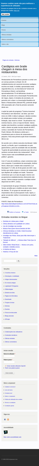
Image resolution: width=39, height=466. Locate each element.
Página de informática (11, 296)
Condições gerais (9, 405)
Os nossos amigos (10, 282)
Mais (35, 256)
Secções (6, 269)
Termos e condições (10, 402)
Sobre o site (5, 44)
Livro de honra (8, 390)
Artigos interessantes (11, 279)
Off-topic (7, 319)
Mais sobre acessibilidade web (12, 437)
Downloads (8, 299)
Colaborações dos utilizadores (13, 332)
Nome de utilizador (9, 354)
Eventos (4, 20)
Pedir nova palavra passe (12, 368)
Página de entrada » (9, 60)
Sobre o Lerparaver (10, 396)
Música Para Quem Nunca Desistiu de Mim (16, 228)
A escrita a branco (10, 272)
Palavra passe (8, 359)
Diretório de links (10, 292)
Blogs (3, 25)
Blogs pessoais (9, 316)
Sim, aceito (5, 13)
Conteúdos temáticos (11, 335)
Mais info (16, 9)
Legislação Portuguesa (11, 286)
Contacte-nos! (8, 393)
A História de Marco (9, 249)
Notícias (17, 60)
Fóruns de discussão (11, 312)
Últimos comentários (8, 39)
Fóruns (4, 30)
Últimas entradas (6, 34)
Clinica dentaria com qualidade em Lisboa (16, 224)
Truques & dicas (9, 302)
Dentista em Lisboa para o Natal (13, 221)
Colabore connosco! (10, 386)
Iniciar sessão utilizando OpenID (16, 366)
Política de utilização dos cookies (13, 399)
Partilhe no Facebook (13, 212)
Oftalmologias (9, 289)
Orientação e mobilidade (12, 276)
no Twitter (25, 212)
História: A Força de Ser (10, 252)
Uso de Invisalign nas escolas (12, 226)
